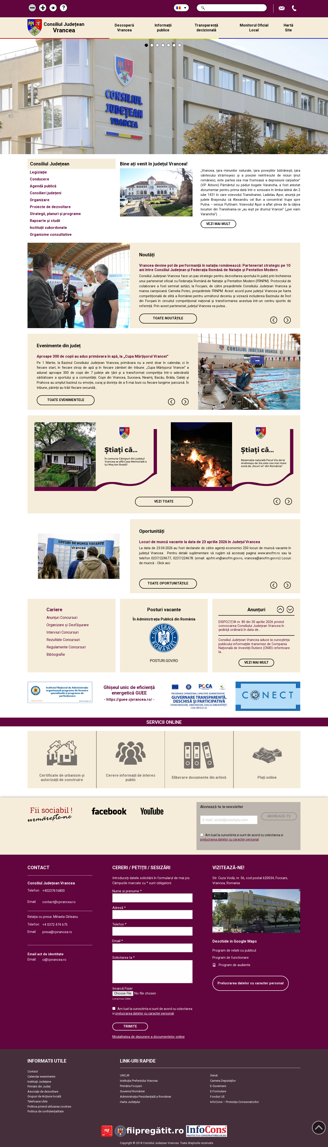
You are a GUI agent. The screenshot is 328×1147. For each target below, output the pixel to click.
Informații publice (163, 27)
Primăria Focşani (131, 1086)
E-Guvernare (218, 1086)
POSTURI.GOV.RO (164, 661)
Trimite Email (282, 8)
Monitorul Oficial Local (254, 27)
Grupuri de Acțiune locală (44, 1096)
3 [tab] (157, 45)
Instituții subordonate (48, 227)
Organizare (39, 200)
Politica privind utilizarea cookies (49, 1106)
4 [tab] (163, 45)
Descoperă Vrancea (124, 27)
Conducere (39, 179)
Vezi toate (164, 501)
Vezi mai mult (218, 224)
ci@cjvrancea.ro (54, 960)
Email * (117, 941)
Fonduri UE (217, 1096)
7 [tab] (179, 45)
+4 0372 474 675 (54, 925)
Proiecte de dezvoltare (50, 207)
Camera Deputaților (223, 1080)
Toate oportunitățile (167, 583)
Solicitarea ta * (123, 957)
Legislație (38, 172)
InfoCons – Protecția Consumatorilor (234, 1102)
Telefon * (119, 924)
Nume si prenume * (127, 891)
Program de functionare (230, 958)
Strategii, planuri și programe (55, 214)
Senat (214, 1075)
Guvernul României (132, 1091)
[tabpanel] (164, 96)
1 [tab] (146, 45)
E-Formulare (218, 1091)
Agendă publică (43, 186)
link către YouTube (152, 811)
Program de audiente (234, 965)
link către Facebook (109, 811)
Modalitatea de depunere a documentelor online (148, 1037)
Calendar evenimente (41, 1076)
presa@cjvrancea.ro (57, 932)
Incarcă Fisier (122, 988)
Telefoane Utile (37, 1101)
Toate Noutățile (168, 318)
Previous (273, 320)
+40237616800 (53, 891)
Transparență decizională (206, 27)
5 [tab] (168, 45)
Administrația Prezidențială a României (145, 1096)
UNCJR (124, 1075)
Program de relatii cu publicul (234, 950)
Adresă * (119, 908)
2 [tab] (151, 45)
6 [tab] (174, 45)
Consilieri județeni (45, 193)
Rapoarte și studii (45, 221)
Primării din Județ (39, 1086)
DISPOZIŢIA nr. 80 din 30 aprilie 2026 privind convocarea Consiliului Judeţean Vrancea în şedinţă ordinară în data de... (251, 626)
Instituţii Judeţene (39, 1081)
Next (287, 320)
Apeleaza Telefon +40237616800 (294, 8)
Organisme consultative (51, 234)
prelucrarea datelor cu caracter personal (229, 839)
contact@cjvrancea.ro (59, 902)
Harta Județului (130, 1102)
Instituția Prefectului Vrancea (139, 1080)
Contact (33, 1071)
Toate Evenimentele (65, 400)
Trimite (130, 1026)
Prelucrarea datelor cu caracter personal (251, 983)
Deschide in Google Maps (234, 941)
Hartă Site (288, 27)
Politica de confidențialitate (46, 1111)
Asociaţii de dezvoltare (43, 1091)
